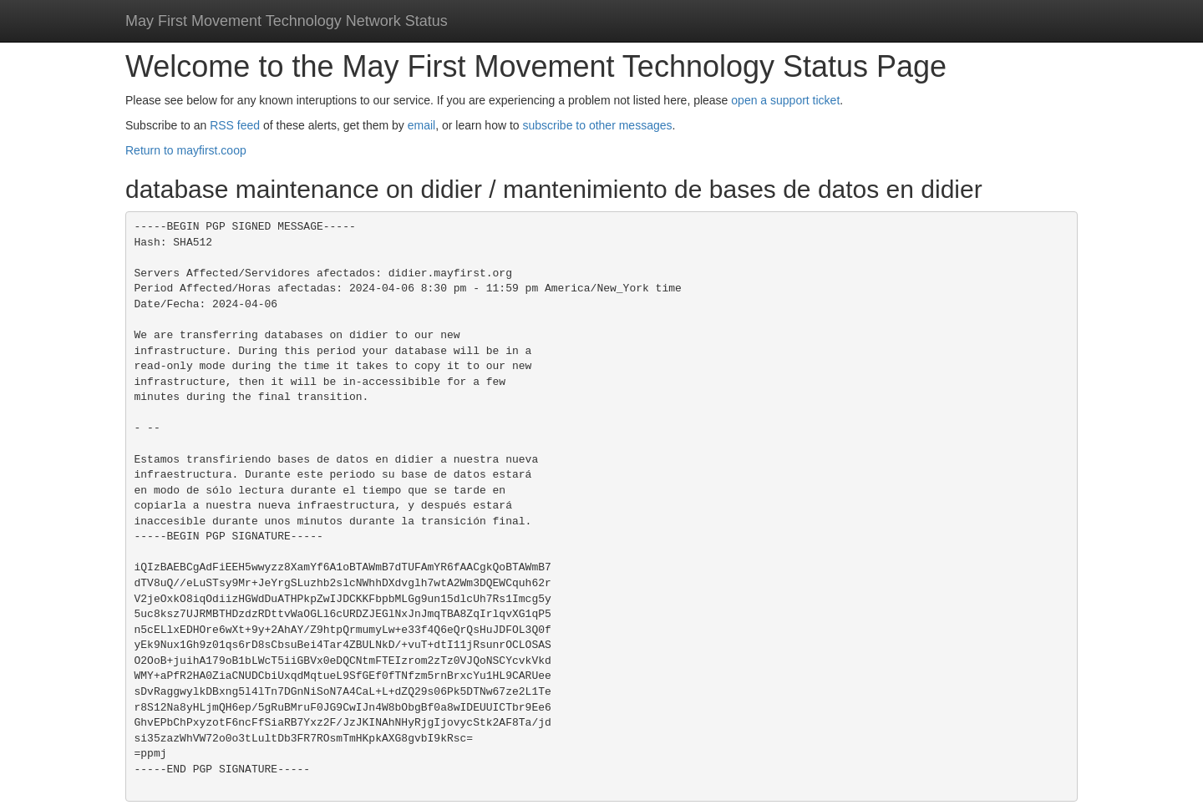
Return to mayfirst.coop (185, 150)
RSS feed (235, 125)
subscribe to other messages (598, 125)
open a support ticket (785, 100)
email (421, 125)
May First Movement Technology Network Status (286, 21)
